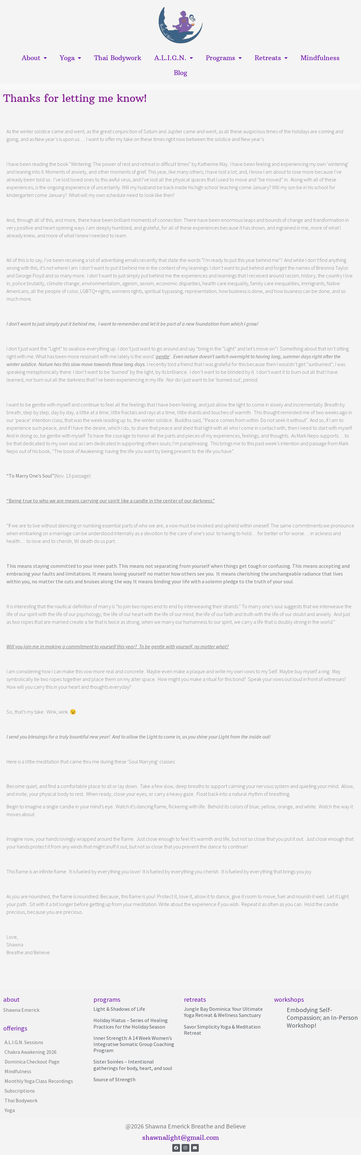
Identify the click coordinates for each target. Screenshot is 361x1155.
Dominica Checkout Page (32, 1061)
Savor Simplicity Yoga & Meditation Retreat (222, 1029)
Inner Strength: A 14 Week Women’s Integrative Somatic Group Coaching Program (133, 1044)
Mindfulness (320, 58)
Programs (224, 58)
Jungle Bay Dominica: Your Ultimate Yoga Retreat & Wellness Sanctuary (223, 1012)
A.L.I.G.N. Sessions (24, 1042)
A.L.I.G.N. (173, 58)
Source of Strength (114, 1079)
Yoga (70, 58)
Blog (180, 73)
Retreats (271, 58)
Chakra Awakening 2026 (31, 1052)
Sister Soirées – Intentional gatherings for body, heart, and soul (132, 1064)
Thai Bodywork (117, 58)
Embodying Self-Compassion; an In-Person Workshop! (322, 1017)
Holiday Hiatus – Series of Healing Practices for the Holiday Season (130, 1023)
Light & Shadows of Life (119, 1009)
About (34, 58)
